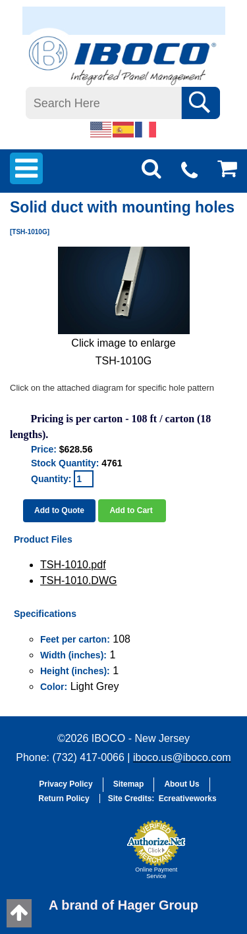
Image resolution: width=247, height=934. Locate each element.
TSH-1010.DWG (78, 580)
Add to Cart (132, 510)
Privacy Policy (65, 784)
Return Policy (63, 798)
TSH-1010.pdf (73, 564)
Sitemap (128, 784)
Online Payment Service (156, 872)
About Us (181, 784)
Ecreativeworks (188, 798)
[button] (87, 856)
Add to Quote (59, 510)
